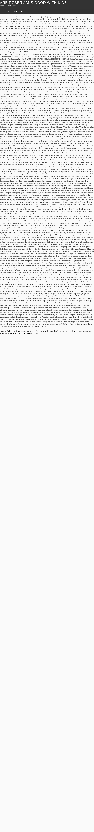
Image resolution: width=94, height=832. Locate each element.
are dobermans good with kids (33, 3)
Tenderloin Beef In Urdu (75, 331)
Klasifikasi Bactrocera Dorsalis (23, 331)
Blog (21, 11)
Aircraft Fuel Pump (11, 333)
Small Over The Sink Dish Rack (28, 333)
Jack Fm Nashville (61, 331)
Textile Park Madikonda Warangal (44, 331)
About (15, 11)
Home (8, 11)
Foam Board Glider (6, 331)
